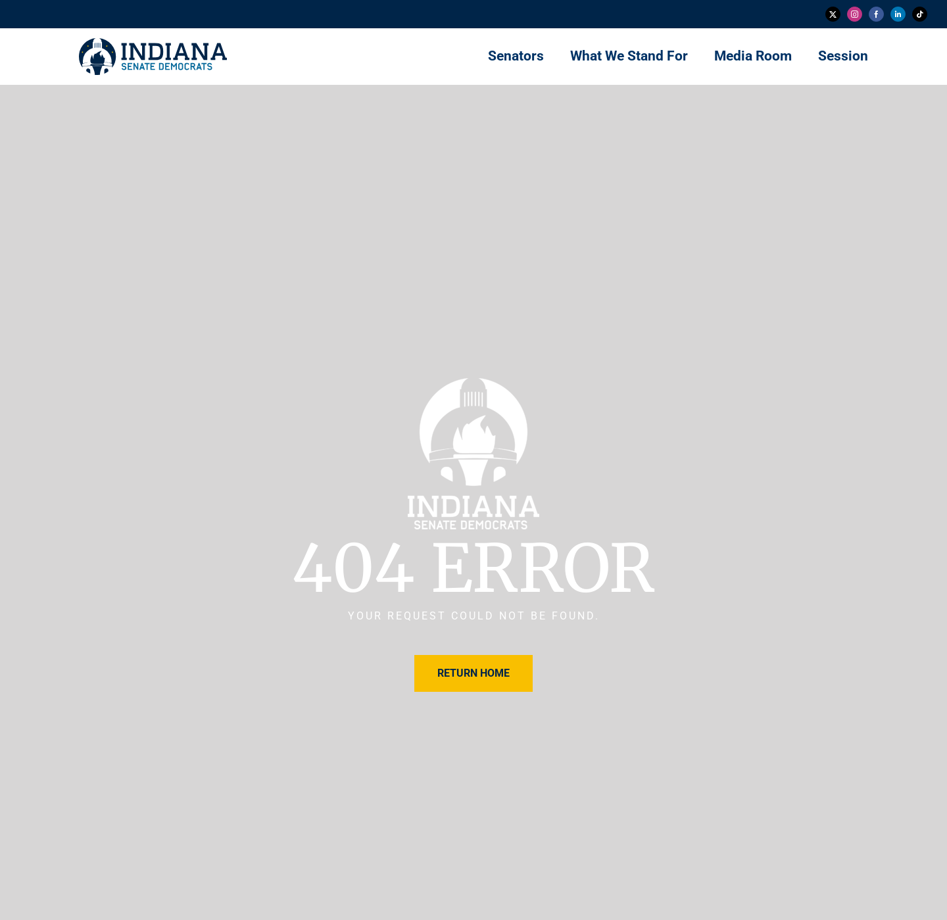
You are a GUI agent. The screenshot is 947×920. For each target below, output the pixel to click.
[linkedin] (898, 14)
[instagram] (854, 14)
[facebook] (876, 14)
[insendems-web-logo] (153, 43)
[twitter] (832, 14)
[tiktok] (919, 14)
